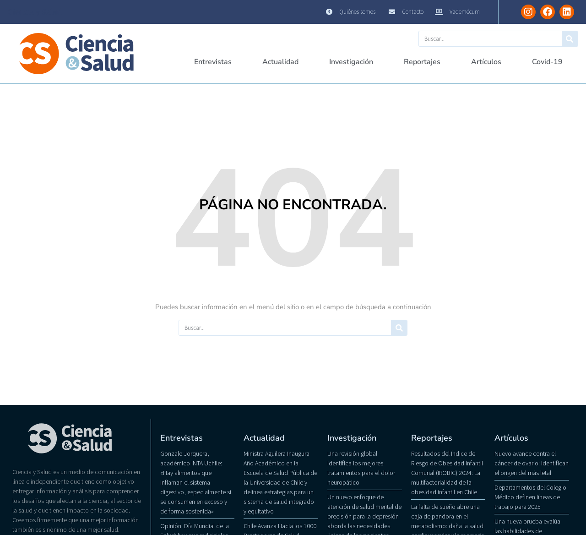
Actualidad (280, 62)
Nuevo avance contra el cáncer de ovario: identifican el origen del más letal (531, 463)
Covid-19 (547, 62)
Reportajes (422, 62)
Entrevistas (213, 62)
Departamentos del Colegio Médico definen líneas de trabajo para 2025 (530, 497)
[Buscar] (570, 38)
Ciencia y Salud (35, 11)
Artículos (486, 62)
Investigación (351, 62)
